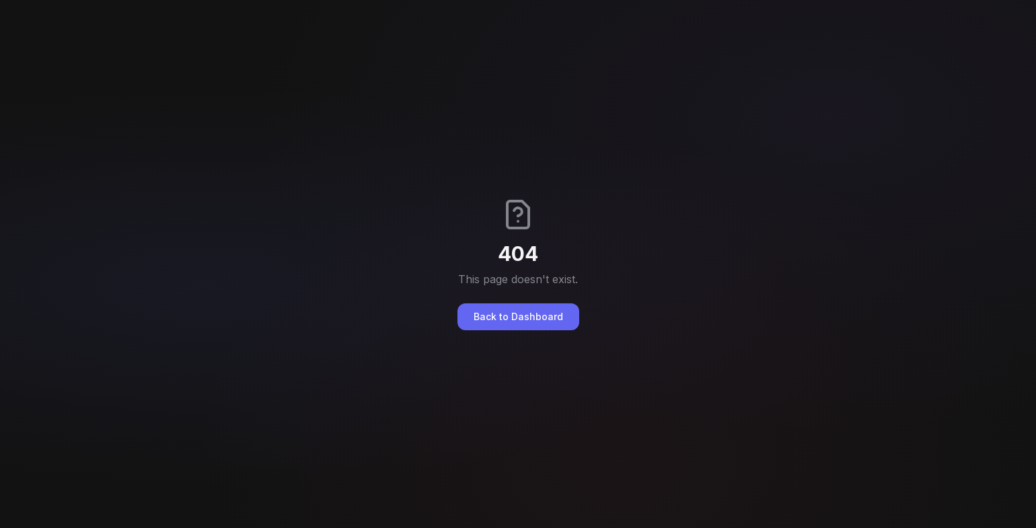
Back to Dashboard (518, 316)
